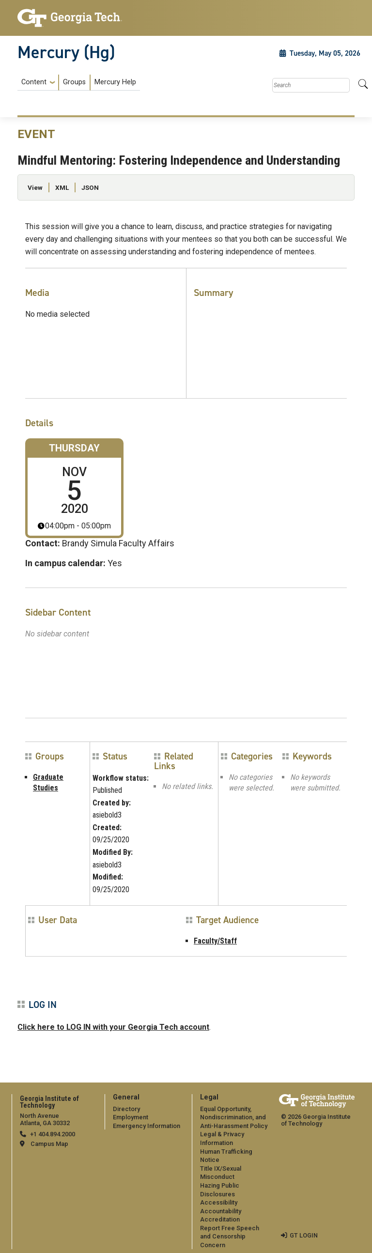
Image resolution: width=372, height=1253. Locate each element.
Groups (74, 82)
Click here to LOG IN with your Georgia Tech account (113, 1027)
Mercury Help (115, 82)
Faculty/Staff (215, 940)
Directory (126, 1109)
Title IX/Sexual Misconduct (220, 1173)
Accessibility (218, 1202)
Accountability (220, 1211)
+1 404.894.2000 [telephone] (52, 1134)
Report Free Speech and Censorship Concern (229, 1236)
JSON (90, 187)
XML (62, 187)
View (35, 187)
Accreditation (220, 1219)
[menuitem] (78, 83)
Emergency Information (146, 1125)
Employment (130, 1117)
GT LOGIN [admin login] (304, 1235)
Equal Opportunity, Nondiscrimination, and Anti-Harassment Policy (233, 1117)
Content (33, 82)
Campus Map (49, 1143)
